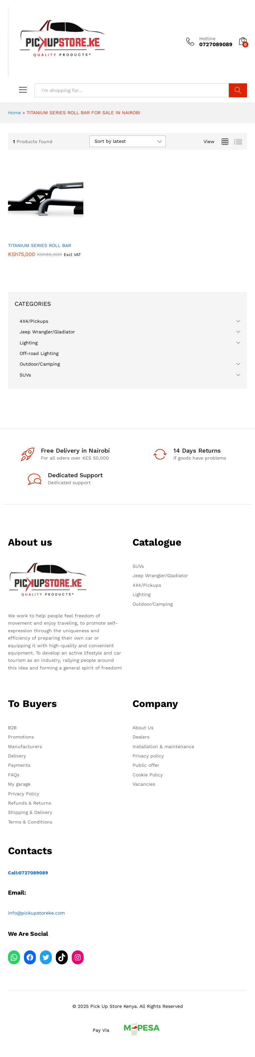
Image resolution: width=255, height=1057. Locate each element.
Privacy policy (148, 755)
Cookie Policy (147, 774)
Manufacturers (25, 746)
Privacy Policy (23, 793)
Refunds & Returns (29, 803)
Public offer (145, 765)
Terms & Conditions (30, 822)
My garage (19, 784)
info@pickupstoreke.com (36, 913)
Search (238, 90)
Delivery (17, 755)
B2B (12, 727)
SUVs (25, 375)
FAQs (13, 774)
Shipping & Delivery (30, 812)
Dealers (140, 737)
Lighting (29, 342)
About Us (142, 727)
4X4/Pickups (34, 321)
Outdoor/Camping (40, 364)
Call (12, 872)
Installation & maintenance (163, 746)
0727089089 (33, 872)
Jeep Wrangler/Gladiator (47, 331)
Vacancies (143, 784)
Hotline (207, 38)
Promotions (21, 737)
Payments (19, 765)
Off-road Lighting (39, 353)
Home (14, 112)
